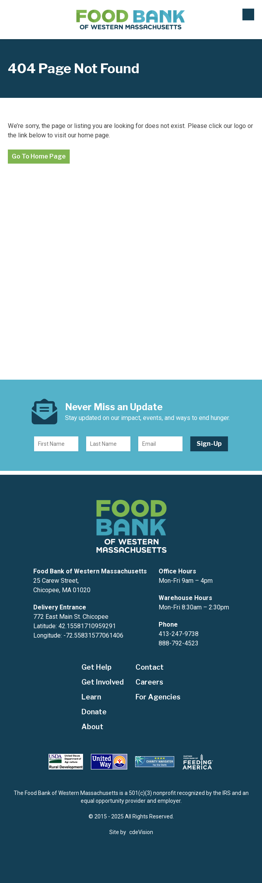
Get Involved (102, 682)
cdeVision (141, 832)
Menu (248, 14)
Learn (91, 697)
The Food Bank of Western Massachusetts (131, 20)
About (92, 727)
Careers (149, 682)
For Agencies (158, 697)
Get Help (96, 667)
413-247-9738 (179, 634)
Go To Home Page (39, 156)
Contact (150, 667)
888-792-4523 (179, 643)
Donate (94, 712)
